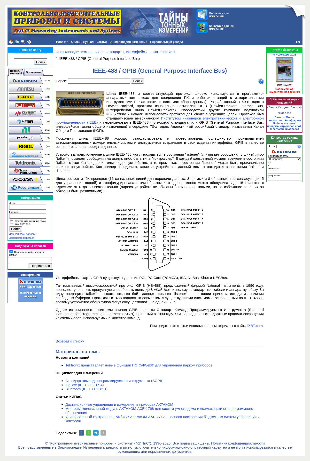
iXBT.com (255, 326)
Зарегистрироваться (21, 237)
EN (298, 41)
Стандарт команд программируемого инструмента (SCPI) (113, 381)
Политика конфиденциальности (238, 443)
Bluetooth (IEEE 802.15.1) (86, 389)
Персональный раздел (166, 42)
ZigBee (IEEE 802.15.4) (84, 385)
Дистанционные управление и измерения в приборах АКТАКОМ (119, 404)
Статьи (102, 42)
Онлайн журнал (82, 42)
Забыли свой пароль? (22, 233)
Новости (62, 42)
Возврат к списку (70, 341)
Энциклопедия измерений (128, 42)
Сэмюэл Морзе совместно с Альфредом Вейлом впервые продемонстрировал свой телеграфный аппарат (284, 123)
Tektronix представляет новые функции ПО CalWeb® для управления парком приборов (138, 365)
